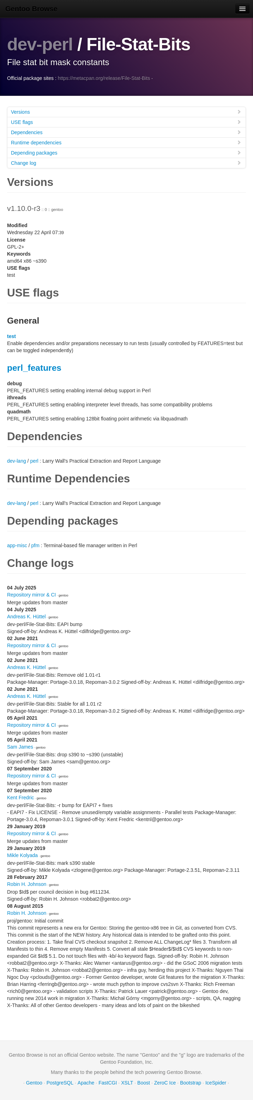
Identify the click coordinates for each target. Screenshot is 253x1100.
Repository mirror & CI (31, 594)
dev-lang (16, 460)
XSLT (127, 1082)
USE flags (126, 122)
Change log (126, 162)
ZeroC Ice (165, 1082)
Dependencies (126, 132)
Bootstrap (190, 1082)
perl (34, 460)
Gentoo (34, 1082)
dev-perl (40, 44)
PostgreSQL (60, 1082)
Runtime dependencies (126, 142)
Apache (86, 1082)
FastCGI (107, 1082)
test (11, 336)
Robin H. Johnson (26, 884)
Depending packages (126, 152)
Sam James (20, 746)
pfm (35, 545)
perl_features (34, 367)
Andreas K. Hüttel (26, 616)
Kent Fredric (20, 797)
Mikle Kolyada (22, 855)
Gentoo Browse (31, 9)
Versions (126, 111)
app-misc (17, 545)
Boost (143, 1082)
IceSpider (215, 1082)
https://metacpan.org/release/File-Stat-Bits (104, 78)
